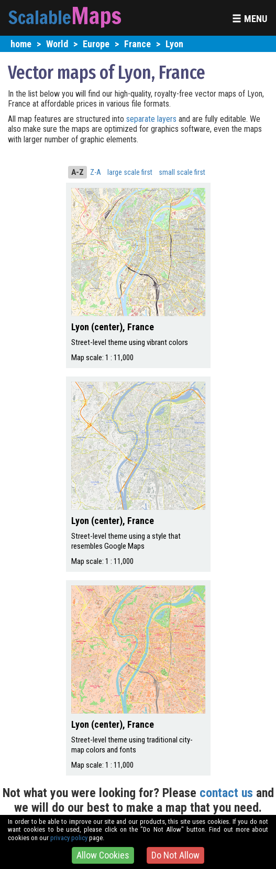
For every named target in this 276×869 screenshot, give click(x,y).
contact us (226, 793)
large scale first (129, 172)
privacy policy (68, 838)
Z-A (95, 172)
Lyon (174, 43)
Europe (96, 43)
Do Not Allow (175, 855)
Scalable (39, 17)
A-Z (77, 172)
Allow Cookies (102, 855)
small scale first (182, 172)
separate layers (152, 119)
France (137, 43)
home (20, 43)
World (57, 43)
